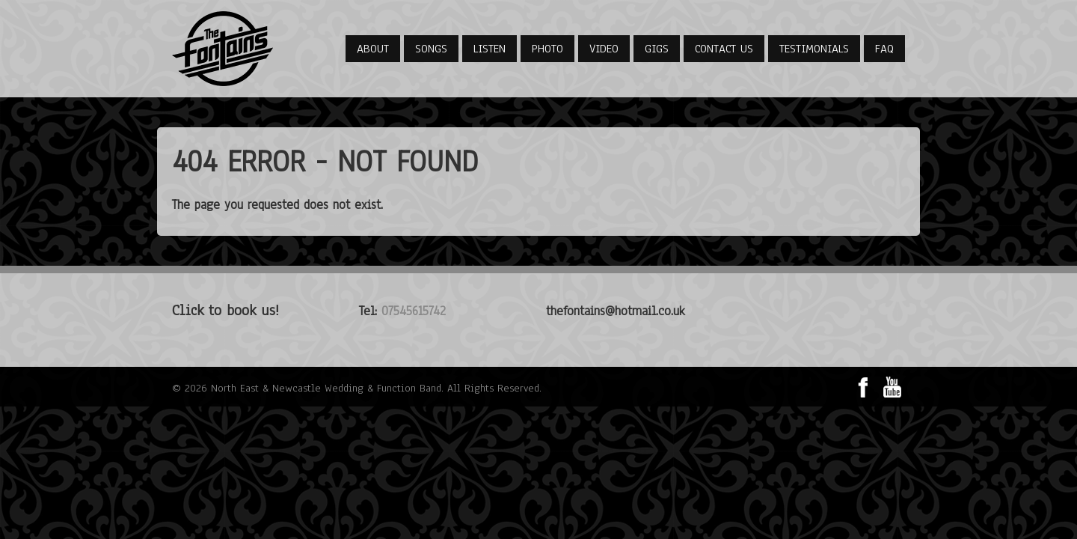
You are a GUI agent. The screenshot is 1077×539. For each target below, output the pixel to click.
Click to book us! (225, 310)
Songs (431, 48)
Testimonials (814, 48)
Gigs (657, 48)
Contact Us (724, 48)
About (373, 48)
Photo (547, 48)
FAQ (884, 48)
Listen (489, 48)
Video (604, 48)
